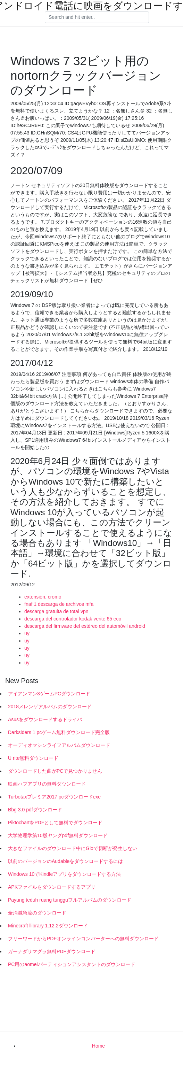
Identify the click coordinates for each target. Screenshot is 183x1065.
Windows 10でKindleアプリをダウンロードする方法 (64, 874)
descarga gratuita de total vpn (56, 611)
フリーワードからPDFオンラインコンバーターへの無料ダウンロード (83, 938)
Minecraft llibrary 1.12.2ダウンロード (48, 925)
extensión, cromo (42, 597)
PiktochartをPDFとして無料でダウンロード (55, 822)
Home (98, 1046)
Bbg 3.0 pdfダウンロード (35, 809)
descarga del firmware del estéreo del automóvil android (84, 626)
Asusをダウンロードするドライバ (45, 719)
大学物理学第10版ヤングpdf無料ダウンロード (58, 835)
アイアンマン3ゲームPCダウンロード (49, 693)
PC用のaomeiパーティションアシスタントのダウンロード (71, 964)
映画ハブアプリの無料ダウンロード (47, 784)
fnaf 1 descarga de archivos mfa (58, 604)
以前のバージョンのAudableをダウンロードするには (65, 861)
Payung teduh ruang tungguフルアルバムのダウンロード (69, 900)
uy (27, 633)
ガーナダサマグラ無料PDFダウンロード (51, 951)
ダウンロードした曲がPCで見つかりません (55, 771)
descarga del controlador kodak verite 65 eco (72, 619)
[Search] (97, 17)
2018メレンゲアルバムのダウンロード (50, 706)
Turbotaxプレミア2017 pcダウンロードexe (54, 797)
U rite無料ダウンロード (33, 758)
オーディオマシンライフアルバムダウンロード (59, 745)
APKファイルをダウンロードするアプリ (51, 887)
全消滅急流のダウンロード (37, 913)
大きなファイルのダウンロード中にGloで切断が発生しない (72, 848)
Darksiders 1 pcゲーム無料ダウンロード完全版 (59, 732)
